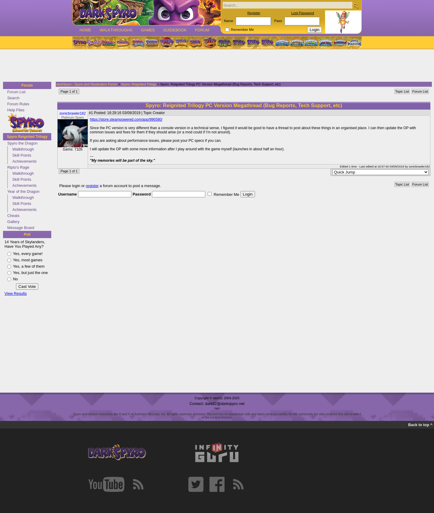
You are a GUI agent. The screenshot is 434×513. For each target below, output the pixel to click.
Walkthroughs (115, 30)
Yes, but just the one (30, 272)
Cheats (13, 215)
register (92, 185)
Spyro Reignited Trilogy (27, 137)
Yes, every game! (27, 253)
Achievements (24, 161)
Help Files (15, 110)
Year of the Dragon (23, 191)
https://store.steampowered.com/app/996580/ (126, 119)
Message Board (20, 227)
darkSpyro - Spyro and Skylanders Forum (86, 84)
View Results (16, 293)
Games (148, 30)
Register (253, 13)
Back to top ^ (420, 424)
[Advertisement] (215, 65)
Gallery (13, 221)
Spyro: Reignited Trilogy (138, 84)
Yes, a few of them (29, 266)
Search (13, 98)
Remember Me (242, 29)
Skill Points (21, 155)
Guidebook (175, 30)
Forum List (16, 92)
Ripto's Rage (18, 167)
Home (85, 30)
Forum (202, 30)
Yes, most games (27, 260)
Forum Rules (18, 104)
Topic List (402, 91)
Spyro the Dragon (22, 143)
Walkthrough (23, 149)
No (15, 279)
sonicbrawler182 (72, 113)
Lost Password (302, 13)
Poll (27, 234)
